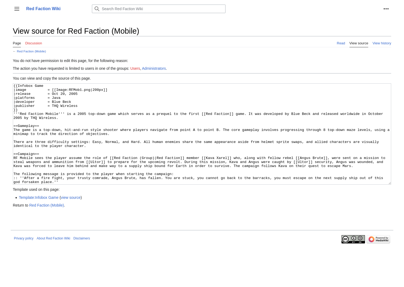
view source (71, 217)
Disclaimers (81, 258)
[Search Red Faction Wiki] (159, 9)
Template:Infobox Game (39, 217)
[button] (17, 9)
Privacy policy (23, 258)
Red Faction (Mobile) (31, 51)
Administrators (154, 68)
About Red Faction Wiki (53, 258)
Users (135, 68)
